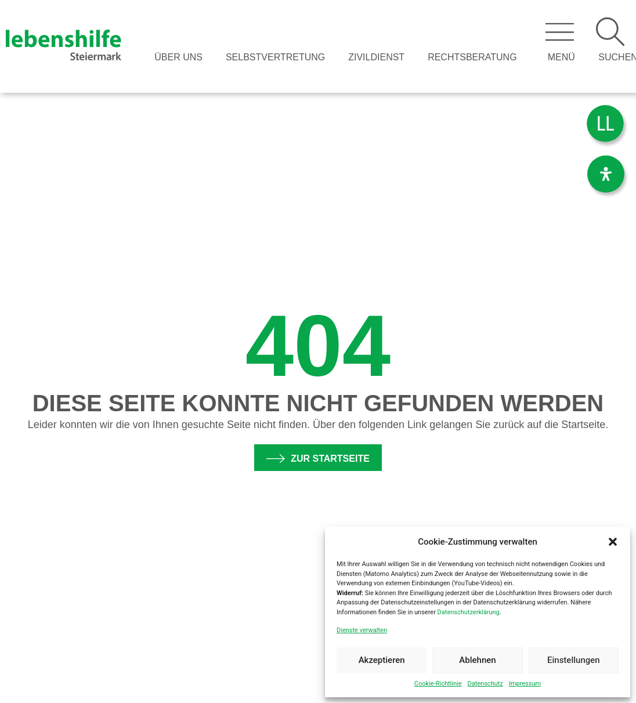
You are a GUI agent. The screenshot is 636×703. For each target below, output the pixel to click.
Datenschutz (485, 683)
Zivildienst (376, 57)
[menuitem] (605, 124)
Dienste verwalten (362, 630)
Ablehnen (477, 660)
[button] (613, 542)
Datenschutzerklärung (469, 612)
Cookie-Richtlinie (438, 683)
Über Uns (178, 57)
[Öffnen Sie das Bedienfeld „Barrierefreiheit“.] (605, 174)
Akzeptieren (382, 660)
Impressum (525, 683)
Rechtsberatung (472, 57)
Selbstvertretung (275, 57)
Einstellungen (573, 660)
